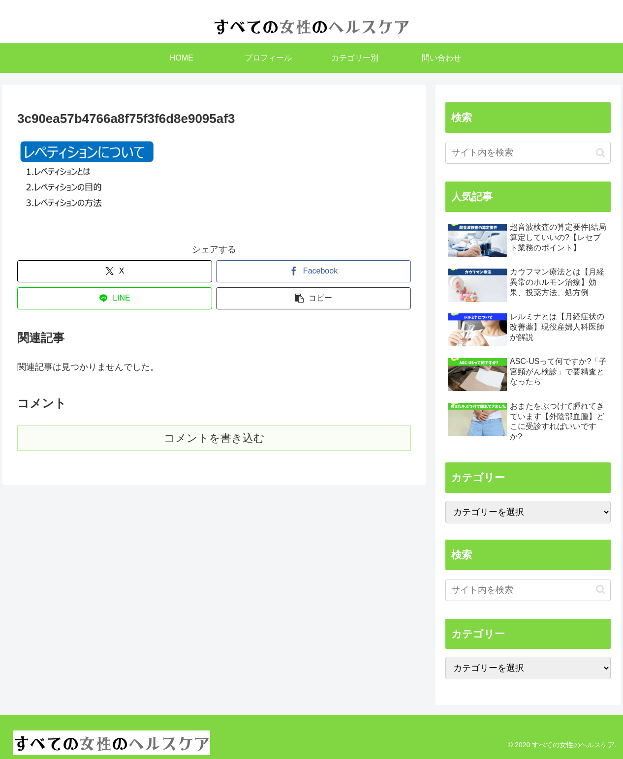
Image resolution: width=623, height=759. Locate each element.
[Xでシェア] (114, 271)
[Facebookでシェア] (313, 271)
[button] (313, 298)
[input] (528, 153)
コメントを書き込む (214, 438)
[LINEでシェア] (114, 298)
